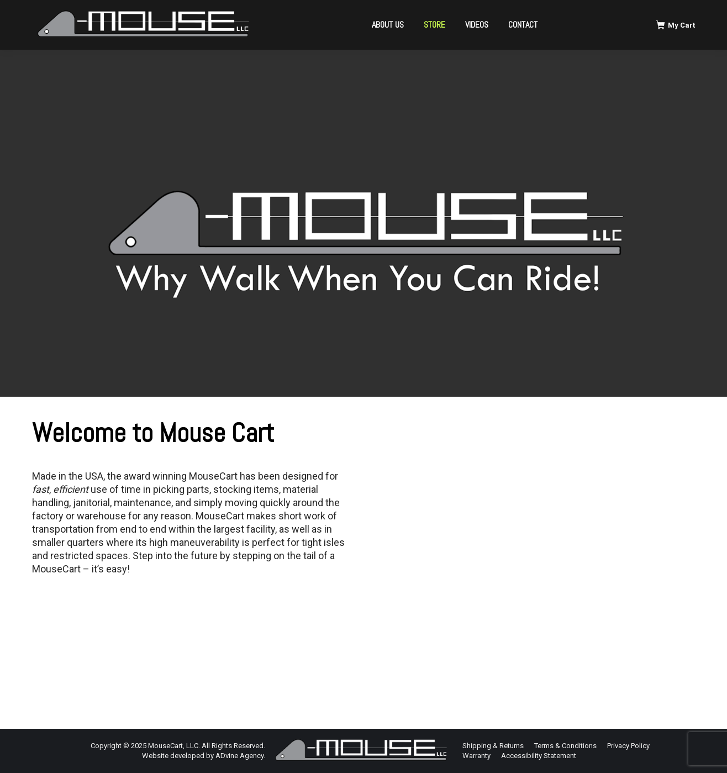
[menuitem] (388, 25)
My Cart (675, 24)
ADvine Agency (239, 755)
